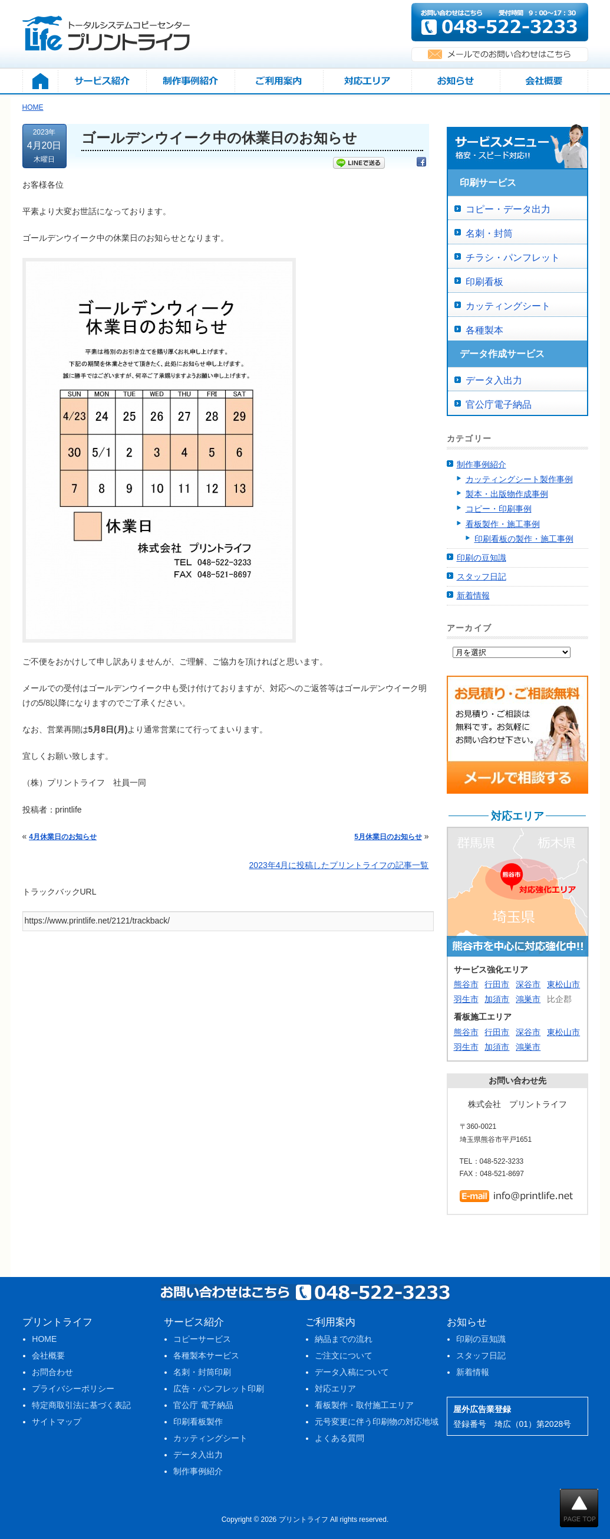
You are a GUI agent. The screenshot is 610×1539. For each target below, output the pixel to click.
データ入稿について (352, 1372)
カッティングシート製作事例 (519, 479)
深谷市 (528, 984)
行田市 (496, 984)
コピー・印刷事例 (499, 508)
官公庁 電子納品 (203, 1405)
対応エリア (335, 1388)
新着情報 (473, 595)
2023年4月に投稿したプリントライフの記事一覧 (339, 865)
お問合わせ (52, 1372)
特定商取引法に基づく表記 (81, 1405)
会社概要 (48, 1355)
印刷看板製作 (198, 1421)
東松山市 (563, 984)
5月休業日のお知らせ (388, 837)
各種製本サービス (206, 1355)
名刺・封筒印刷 (202, 1372)
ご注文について (343, 1355)
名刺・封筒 (489, 233)
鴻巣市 (528, 999)
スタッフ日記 (481, 576)
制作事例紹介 (481, 464)
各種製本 (484, 330)
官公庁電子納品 (499, 405)
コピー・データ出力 (508, 209)
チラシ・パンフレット (513, 258)
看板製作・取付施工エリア (364, 1405)
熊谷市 (466, 984)
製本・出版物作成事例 (507, 494)
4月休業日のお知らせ (63, 837)
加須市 (496, 999)
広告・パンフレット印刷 (218, 1388)
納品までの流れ (343, 1339)
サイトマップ (56, 1421)
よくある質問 (339, 1438)
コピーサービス (202, 1339)
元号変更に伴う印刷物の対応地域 (376, 1421)
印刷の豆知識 (481, 557)
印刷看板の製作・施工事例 (523, 538)
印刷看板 (484, 282)
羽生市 (466, 999)
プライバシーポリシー (73, 1388)
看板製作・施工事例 (503, 524)
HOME (44, 1339)
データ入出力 (494, 380)
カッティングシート (508, 306)
